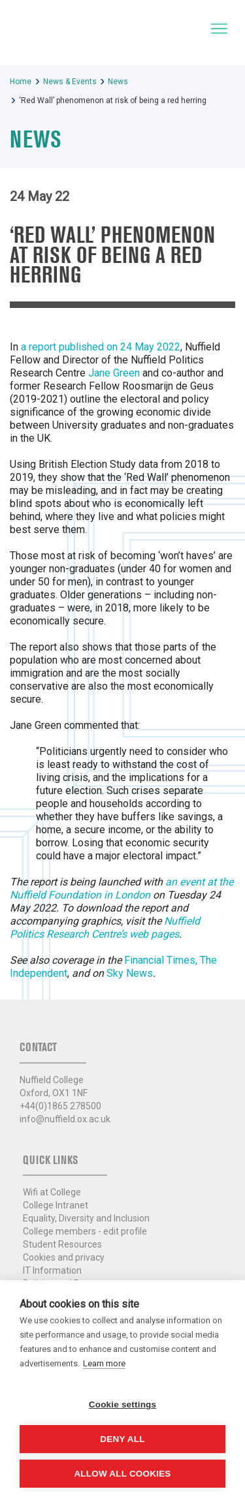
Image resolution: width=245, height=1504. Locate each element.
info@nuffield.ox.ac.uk (65, 1119)
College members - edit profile (85, 1231)
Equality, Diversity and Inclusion (86, 1218)
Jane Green (114, 373)
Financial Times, (160, 960)
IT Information (52, 1270)
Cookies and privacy (64, 1257)
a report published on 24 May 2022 (100, 347)
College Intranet (55, 1205)
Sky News (129, 973)
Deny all (122, 1439)
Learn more (104, 1363)
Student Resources (62, 1244)
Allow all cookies (122, 1474)
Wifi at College (52, 1192)
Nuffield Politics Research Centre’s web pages (105, 927)
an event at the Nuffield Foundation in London (121, 888)
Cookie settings (123, 1404)
